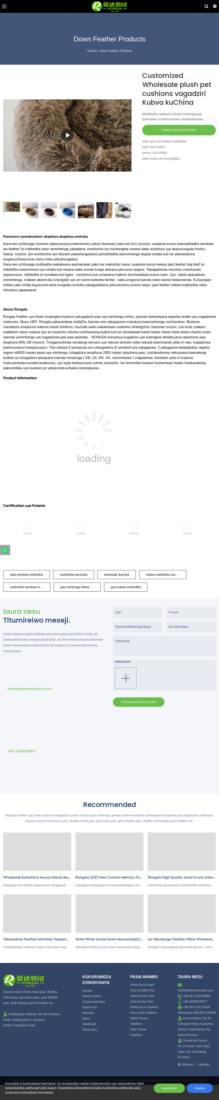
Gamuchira (169, 1088)
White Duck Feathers (144, 1007)
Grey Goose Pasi (141, 1001)
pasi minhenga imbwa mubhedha (80, 587)
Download (89, 1024)
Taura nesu (89, 1029)
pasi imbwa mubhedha (126, 587)
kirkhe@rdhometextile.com (195, 990)
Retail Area (89, 1007)
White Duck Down (142, 984)
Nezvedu (88, 1013)
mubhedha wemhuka (73, 574)
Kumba (92, 50)
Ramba (200, 1088)
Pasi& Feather (91, 996)
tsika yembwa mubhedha (26, 574)
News (86, 1018)
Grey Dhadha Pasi (142, 990)
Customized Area (93, 1001)
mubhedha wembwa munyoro (29, 587)
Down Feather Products (116, 50)
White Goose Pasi (142, 996)
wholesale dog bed (116, 574)
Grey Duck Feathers (143, 1012)
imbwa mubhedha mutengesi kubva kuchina (166, 574)
